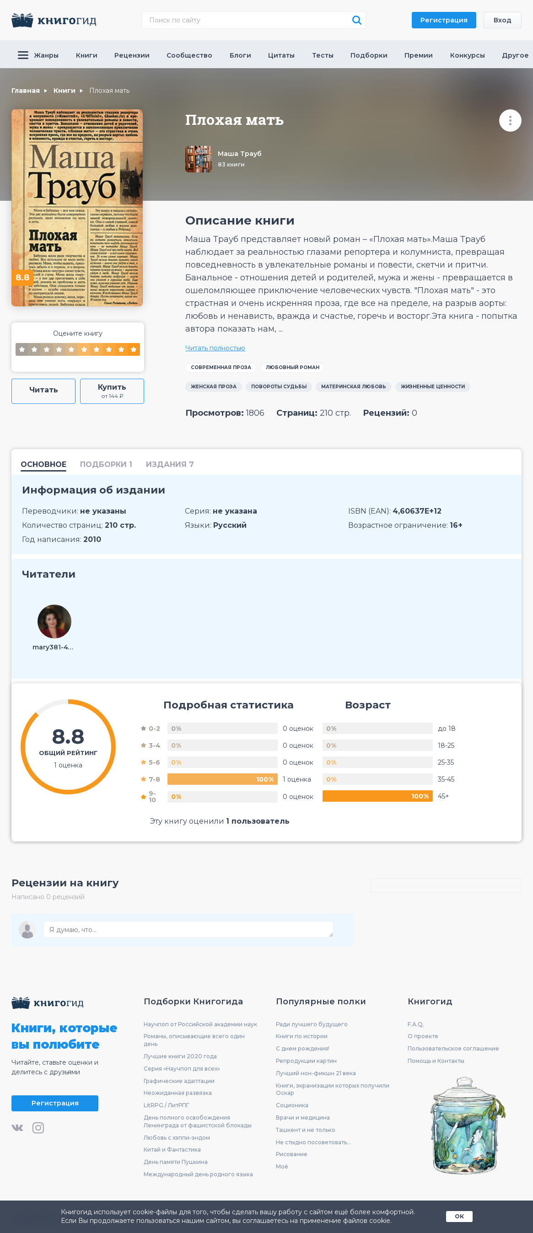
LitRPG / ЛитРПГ (166, 1105)
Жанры (38, 55)
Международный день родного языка (198, 1174)
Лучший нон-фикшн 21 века (316, 1073)
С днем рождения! (302, 1048)
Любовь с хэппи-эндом (177, 1137)
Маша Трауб (240, 154)
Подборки (369, 55)
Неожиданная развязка (178, 1092)
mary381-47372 (54, 647)
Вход (502, 20)
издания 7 (170, 465)
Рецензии (132, 55)
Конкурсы (467, 55)
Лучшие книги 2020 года (180, 1056)
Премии (418, 55)
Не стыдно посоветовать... (313, 1142)
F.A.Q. (416, 1024)
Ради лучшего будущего (312, 1024)
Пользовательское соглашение (453, 1048)
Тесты (323, 55)
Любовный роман (292, 367)
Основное (43, 465)
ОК (459, 1216)
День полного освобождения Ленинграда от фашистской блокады (198, 1121)
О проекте (423, 1036)
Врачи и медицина (303, 1117)
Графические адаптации (179, 1081)
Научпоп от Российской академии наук (200, 1024)
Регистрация (444, 20)
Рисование (291, 1154)
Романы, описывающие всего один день (194, 1040)
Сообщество (189, 55)
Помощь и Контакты (436, 1060)
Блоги (240, 55)
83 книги (231, 164)
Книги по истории (302, 1036)
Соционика (292, 1105)
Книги (86, 55)
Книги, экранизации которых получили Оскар (332, 1089)
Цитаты (281, 55)
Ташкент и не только (305, 1129)
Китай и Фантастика (172, 1149)
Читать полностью (215, 348)
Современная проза (221, 367)
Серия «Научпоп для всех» (182, 1068)
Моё (282, 1166)
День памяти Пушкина (176, 1161)
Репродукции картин (306, 1060)
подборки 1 (106, 465)
